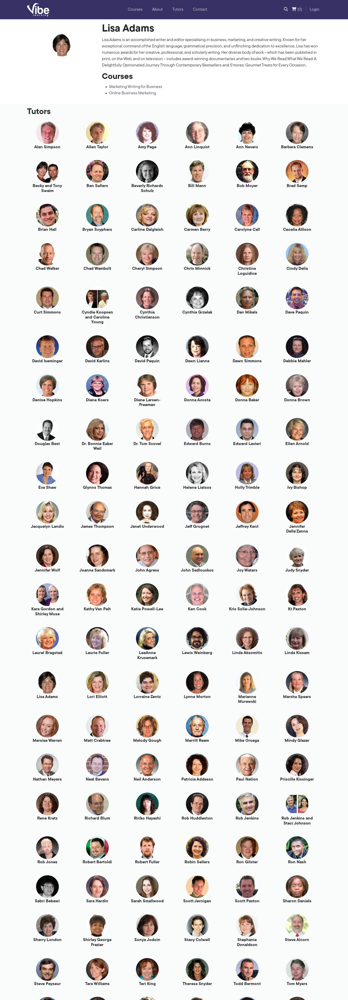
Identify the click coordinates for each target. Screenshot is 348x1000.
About (157, 9)
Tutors (177, 9)
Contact (200, 9)
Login (314, 9)
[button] (286, 10)
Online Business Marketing (132, 93)
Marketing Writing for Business (135, 87)
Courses (135, 9)
